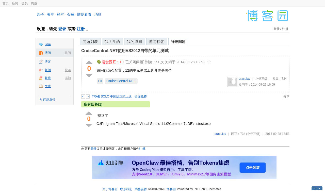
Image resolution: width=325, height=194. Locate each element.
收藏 (48, 78)
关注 (50, 14)
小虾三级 (261, 78)
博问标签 (156, 42)
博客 (48, 61)
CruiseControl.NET (121, 81)
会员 (25, 3)
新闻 (15, 3)
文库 (48, 86)
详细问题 (178, 42)
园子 (40, 14)
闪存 (48, 44)
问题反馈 (49, 99)
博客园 (171, 189)
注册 (81, 29)
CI (100, 81)
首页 (6, 3)
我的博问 (134, 42)
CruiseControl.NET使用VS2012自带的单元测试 (125, 50)
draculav (244, 78)
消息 (97, 14)
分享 (286, 96)
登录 (62, 29)
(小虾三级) (253, 134)
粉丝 (60, 14)
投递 (68, 70)
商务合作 (141, 189)
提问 (68, 53)
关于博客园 (110, 189)
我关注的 (112, 42)
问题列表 (90, 42)
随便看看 (84, 14)
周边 (34, 3)
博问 (48, 53)
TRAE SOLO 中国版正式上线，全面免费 (119, 96)
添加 (68, 78)
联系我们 (126, 189)
